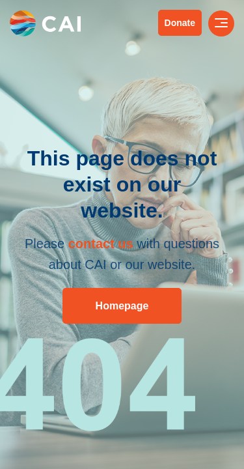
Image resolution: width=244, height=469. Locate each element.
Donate (180, 23)
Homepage (122, 305)
